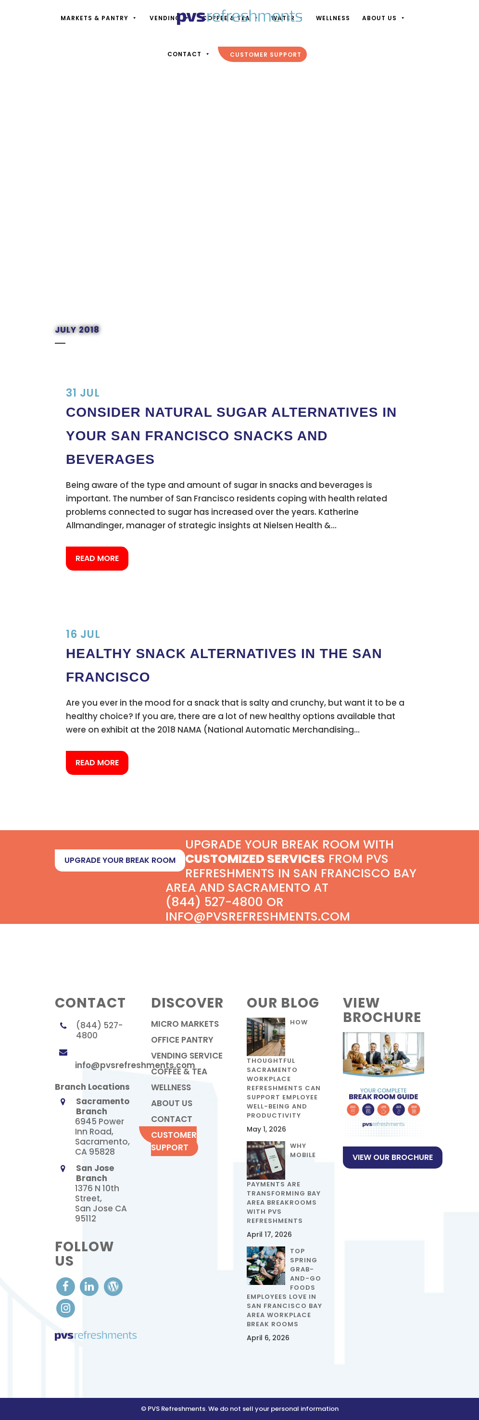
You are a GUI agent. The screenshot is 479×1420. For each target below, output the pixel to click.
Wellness (171, 1087)
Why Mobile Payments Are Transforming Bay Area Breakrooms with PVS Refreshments (284, 1183)
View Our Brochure (393, 1157)
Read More (97, 558)
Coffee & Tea (179, 1071)
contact (171, 1119)
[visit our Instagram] (65, 1308)
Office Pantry (182, 1040)
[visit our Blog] (113, 1286)
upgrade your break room (120, 860)
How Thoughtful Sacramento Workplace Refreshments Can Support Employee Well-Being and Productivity (284, 1069)
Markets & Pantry (98, 18)
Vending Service (187, 1055)
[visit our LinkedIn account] (90, 1286)
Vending (169, 18)
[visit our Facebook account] (66, 1286)
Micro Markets (185, 1024)
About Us (383, 18)
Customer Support (174, 1141)
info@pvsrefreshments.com (135, 1065)
